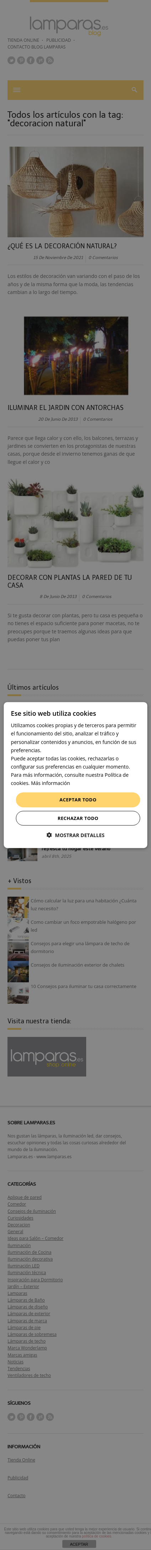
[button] (76, 835)
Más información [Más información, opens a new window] (50, 783)
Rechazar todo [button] (78, 818)
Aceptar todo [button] (78, 799)
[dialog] (75, 775)
